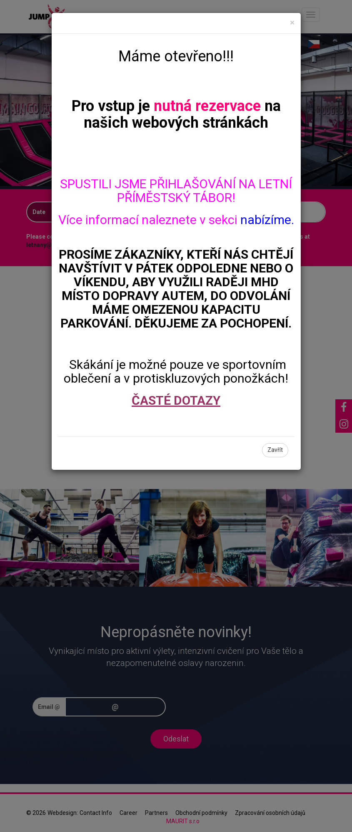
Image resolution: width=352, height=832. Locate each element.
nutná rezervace (207, 106)
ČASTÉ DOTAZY (176, 400)
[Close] (292, 22)
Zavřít (275, 449)
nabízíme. (267, 219)
